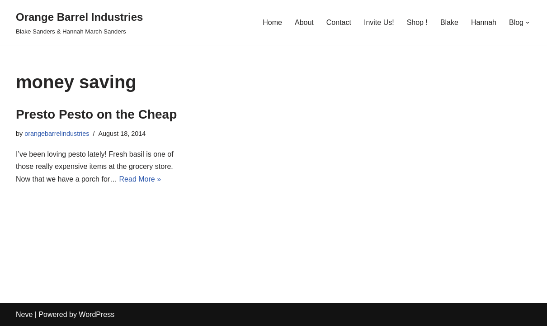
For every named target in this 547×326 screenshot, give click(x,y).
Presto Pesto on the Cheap (96, 114)
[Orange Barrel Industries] (79, 22)
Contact (338, 22)
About (304, 22)
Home (272, 22)
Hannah (483, 22)
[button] (527, 22)
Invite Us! (379, 22)
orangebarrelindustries (56, 133)
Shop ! (417, 22)
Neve (24, 314)
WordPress (96, 314)
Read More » (140, 179)
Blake (449, 22)
